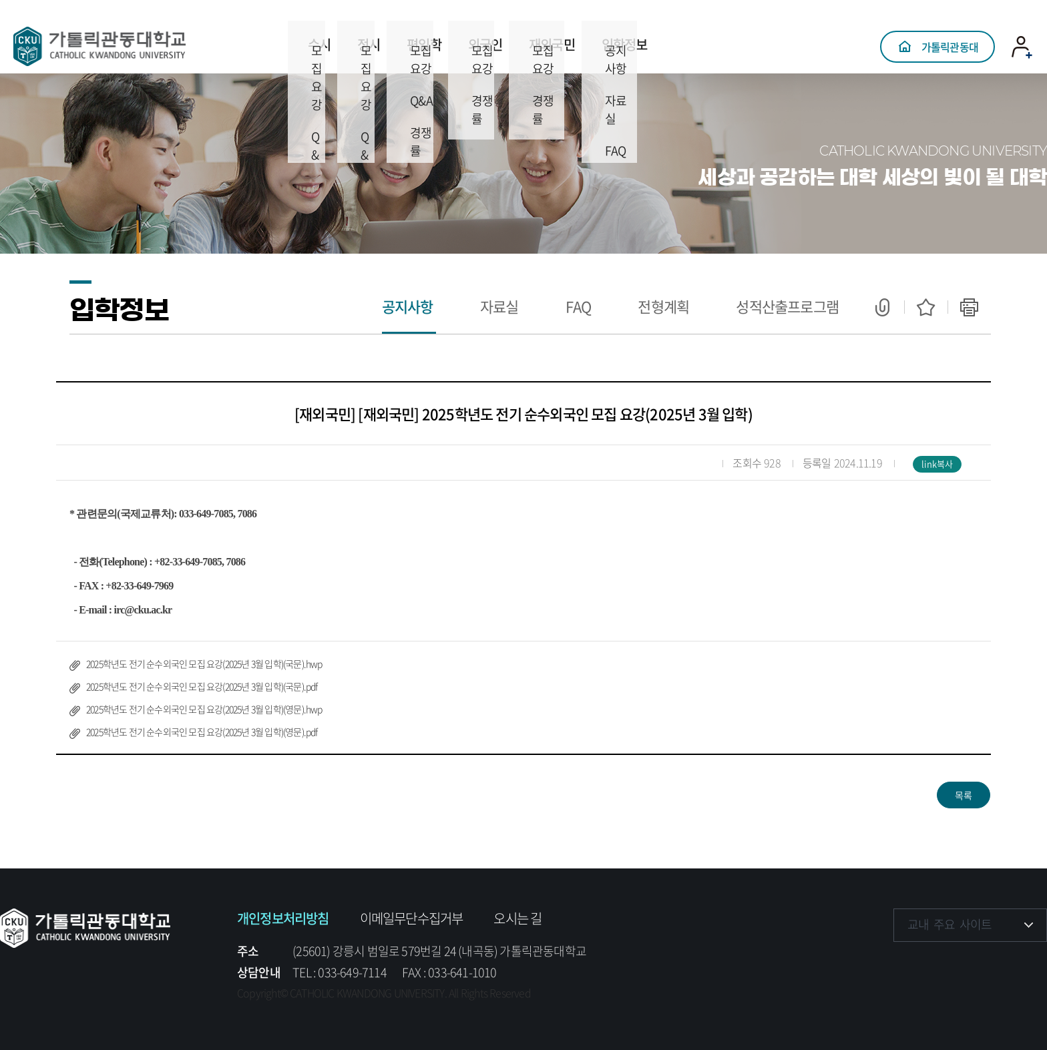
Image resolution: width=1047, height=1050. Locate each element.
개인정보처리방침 (283, 918)
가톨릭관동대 (949, 37)
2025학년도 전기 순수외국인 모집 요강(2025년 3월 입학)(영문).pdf (202, 731)
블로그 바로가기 (1028, 965)
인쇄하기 (969, 307)
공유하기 (882, 307)
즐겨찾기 (926, 307)
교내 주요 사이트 (949, 924)
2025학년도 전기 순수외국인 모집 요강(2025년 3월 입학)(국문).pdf (202, 686)
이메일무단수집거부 (411, 918)
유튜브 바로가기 (987, 965)
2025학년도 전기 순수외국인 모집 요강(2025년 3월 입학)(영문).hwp (204, 709)
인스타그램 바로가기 (946, 965)
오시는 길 (517, 918)
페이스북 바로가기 (905, 965)
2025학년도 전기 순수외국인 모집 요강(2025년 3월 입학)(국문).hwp (204, 663)
